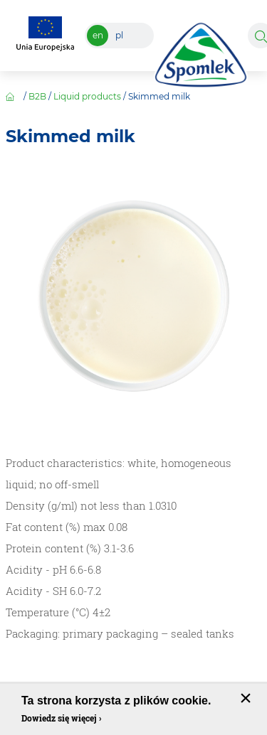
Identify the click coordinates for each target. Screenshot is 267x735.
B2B (37, 96)
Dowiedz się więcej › (61, 718)
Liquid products (87, 96)
